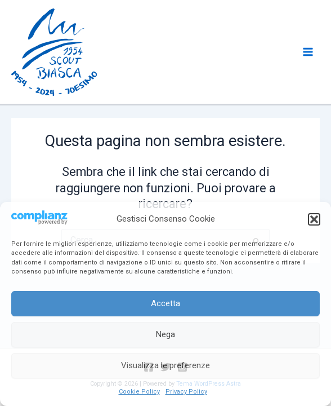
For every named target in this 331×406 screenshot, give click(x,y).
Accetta (165, 303)
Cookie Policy (139, 391)
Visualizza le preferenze (165, 365)
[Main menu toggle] (308, 52)
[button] (314, 219)
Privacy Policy (186, 391)
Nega (165, 334)
